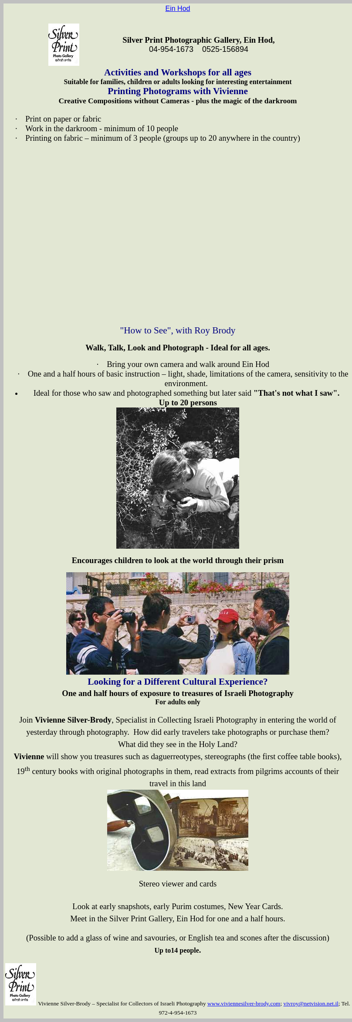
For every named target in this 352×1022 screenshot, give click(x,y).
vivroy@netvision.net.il (311, 1003)
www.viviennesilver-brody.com (244, 1003)
